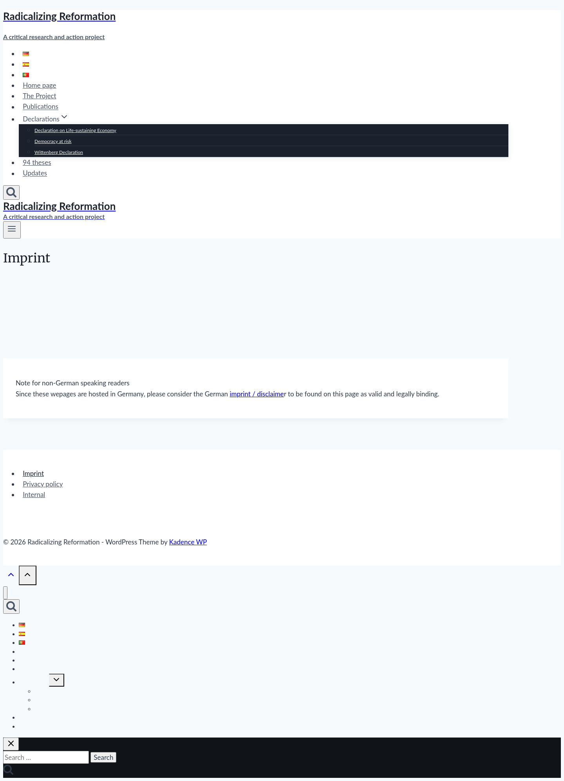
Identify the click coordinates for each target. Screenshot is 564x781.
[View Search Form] (11, 192)
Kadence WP (188, 542)
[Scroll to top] (11, 576)
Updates (35, 173)
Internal (34, 494)
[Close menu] (5, 592)
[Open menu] (12, 230)
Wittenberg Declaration (58, 152)
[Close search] (11, 744)
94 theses (37, 162)
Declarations (34, 682)
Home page (39, 85)
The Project (39, 96)
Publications (40, 107)
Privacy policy (43, 484)
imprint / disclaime (257, 394)
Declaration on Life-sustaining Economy (75, 130)
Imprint (33, 473)
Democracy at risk (53, 141)
